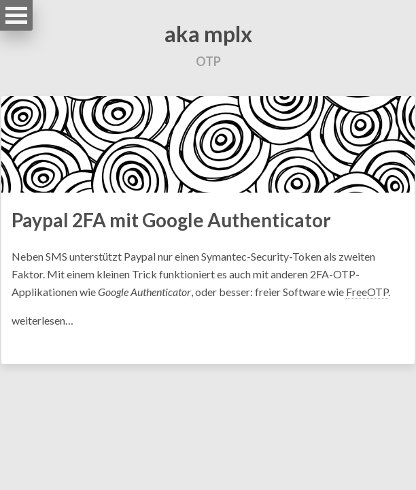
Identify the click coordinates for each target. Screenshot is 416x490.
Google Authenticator (144, 291)
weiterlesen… (42, 320)
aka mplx (208, 33)
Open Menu (16, 15)
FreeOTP (367, 291)
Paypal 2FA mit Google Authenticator (171, 219)
